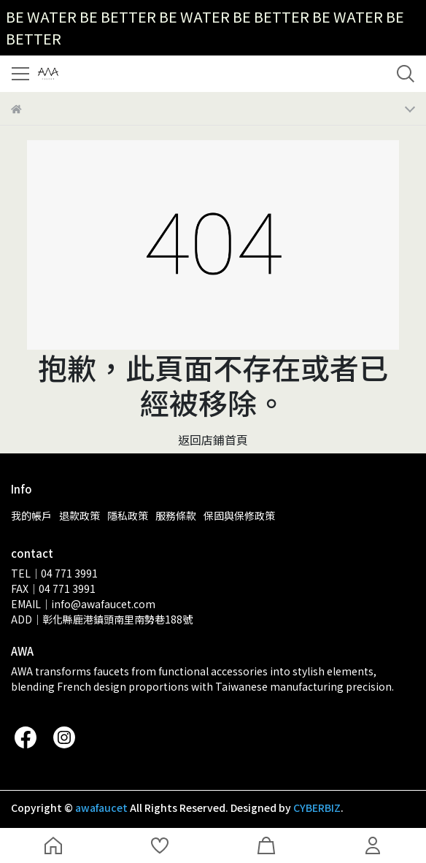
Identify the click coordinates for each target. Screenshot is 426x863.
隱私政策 (127, 515)
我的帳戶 (31, 515)
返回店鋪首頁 (213, 439)
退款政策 (79, 515)
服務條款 (175, 515)
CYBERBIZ (317, 807)
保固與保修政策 (239, 515)
